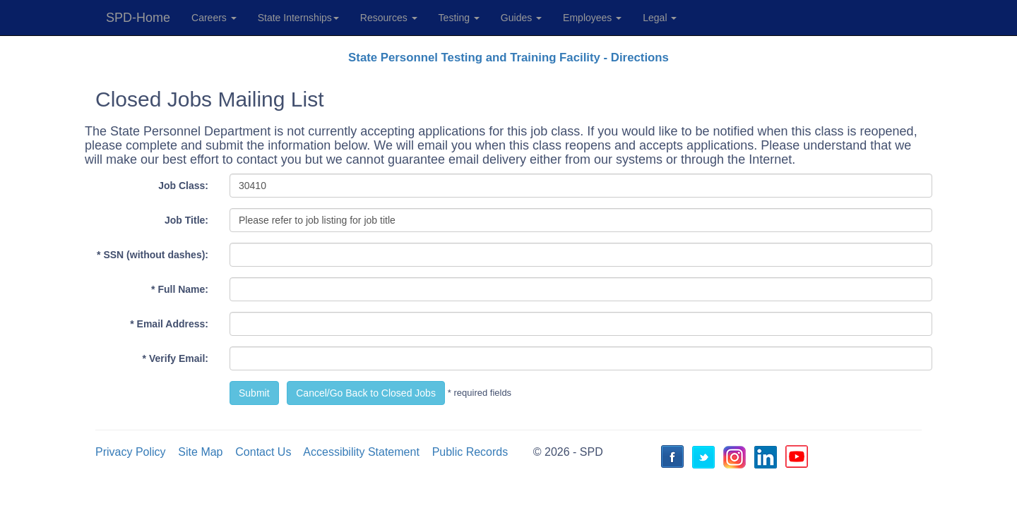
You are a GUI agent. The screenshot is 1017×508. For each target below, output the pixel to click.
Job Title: (186, 220)
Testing (459, 17)
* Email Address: (169, 323)
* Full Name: (179, 289)
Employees (592, 17)
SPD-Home (138, 18)
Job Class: (183, 185)
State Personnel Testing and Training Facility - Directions (508, 57)
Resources (388, 17)
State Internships (298, 17)
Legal (660, 17)
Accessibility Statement (361, 452)
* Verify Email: (175, 358)
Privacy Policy (130, 452)
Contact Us (263, 452)
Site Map (200, 452)
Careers (214, 17)
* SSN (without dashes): (152, 254)
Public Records (470, 452)
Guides (521, 17)
